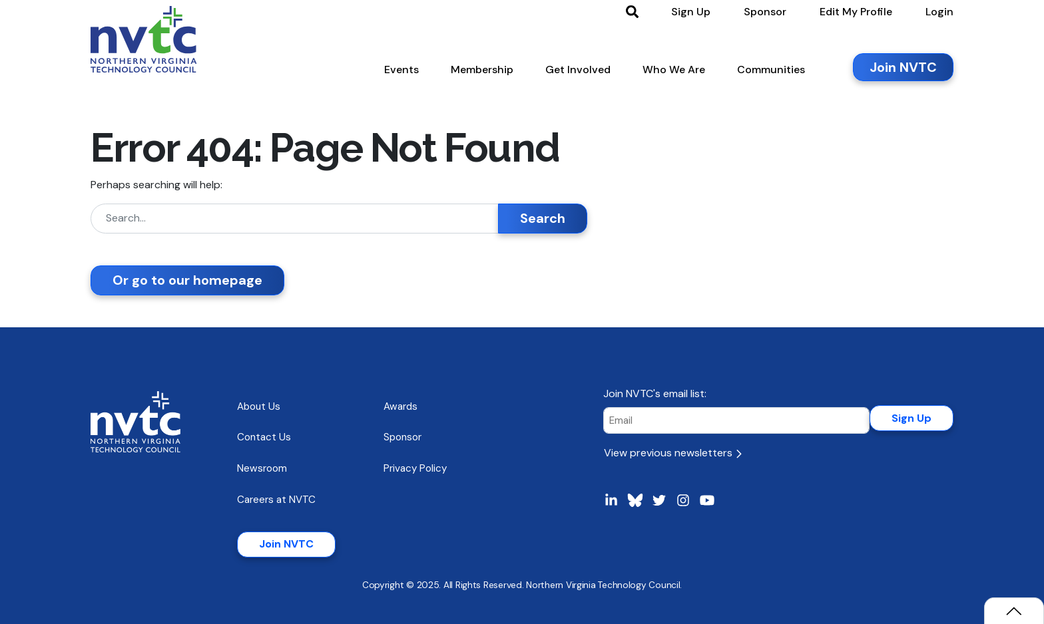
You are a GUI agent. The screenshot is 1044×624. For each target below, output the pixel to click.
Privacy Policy (415, 468)
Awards (400, 406)
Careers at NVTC (276, 499)
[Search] (295, 219)
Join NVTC (286, 544)
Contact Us (264, 437)
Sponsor (402, 437)
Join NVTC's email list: (654, 393)
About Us (258, 406)
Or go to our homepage (187, 280)
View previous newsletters (673, 453)
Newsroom (262, 468)
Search (542, 218)
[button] (401, 72)
